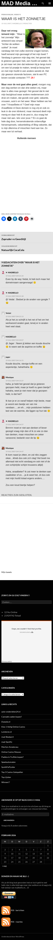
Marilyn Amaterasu (9, 747)
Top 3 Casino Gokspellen (12, 772)
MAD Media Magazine (20, 3)
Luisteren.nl (6, 732)
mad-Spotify (6, 742)
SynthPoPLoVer (8, 767)
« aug (4, 866)
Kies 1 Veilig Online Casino (13, 727)
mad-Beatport (7, 737)
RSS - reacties (12, 922)
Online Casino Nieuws (11, 752)
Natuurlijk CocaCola (26, 248)
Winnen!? (5, 782)
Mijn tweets (6, 572)
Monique (10, 377)
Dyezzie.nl (5, 722)
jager (8, 357)
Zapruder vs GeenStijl (26, 237)
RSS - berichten (12, 910)
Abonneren (9, 820)
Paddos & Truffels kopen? (12, 757)
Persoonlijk (7, 14)
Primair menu (49, 3)
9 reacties (27, 23)
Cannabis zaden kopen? (11, 716)
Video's (17, 14)
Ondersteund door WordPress (12, 937)
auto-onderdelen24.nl (10, 711)
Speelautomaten (8, 762)
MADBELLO (17, 23)
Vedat (8, 313)
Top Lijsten (6, 777)
